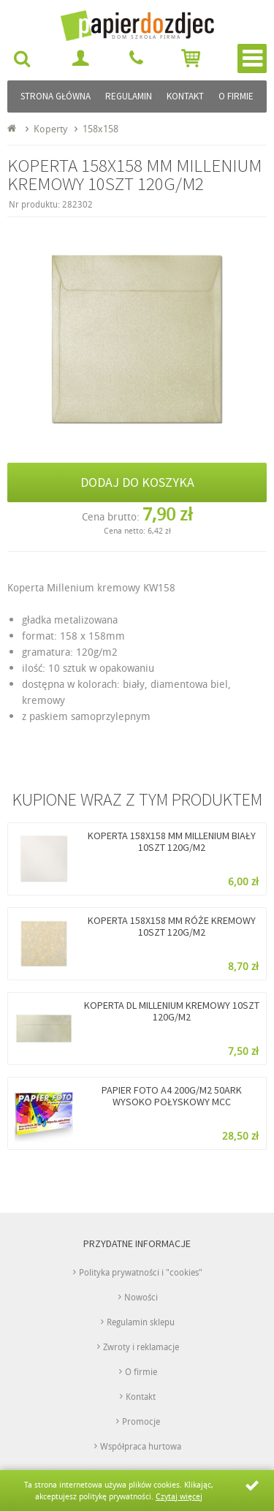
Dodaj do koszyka (137, 482)
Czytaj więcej (179, 1496)
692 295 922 (137, 58)
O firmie (236, 96)
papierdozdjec (163, 23)
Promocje (141, 1421)
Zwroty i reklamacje (141, 1346)
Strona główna (55, 96)
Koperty (50, 128)
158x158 (100, 128)
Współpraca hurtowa (140, 1446)
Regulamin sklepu (141, 1322)
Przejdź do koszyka (190, 58)
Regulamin (128, 96)
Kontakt (185, 96)
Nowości (141, 1297)
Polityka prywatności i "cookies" (140, 1272)
